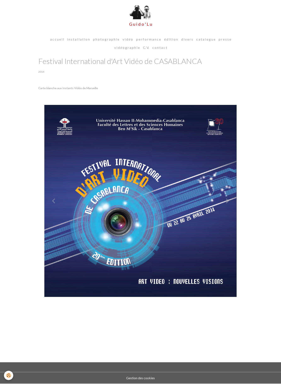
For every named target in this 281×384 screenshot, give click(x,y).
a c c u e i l (57, 39)
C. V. (146, 48)
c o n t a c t (159, 48)
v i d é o (127, 39)
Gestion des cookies (140, 378)
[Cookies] (8, 375)
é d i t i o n (171, 39)
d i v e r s (187, 39)
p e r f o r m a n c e (148, 39)
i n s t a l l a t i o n (78, 39)
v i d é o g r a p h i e (127, 48)
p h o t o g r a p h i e (106, 39)
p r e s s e (225, 39)
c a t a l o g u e (205, 39)
